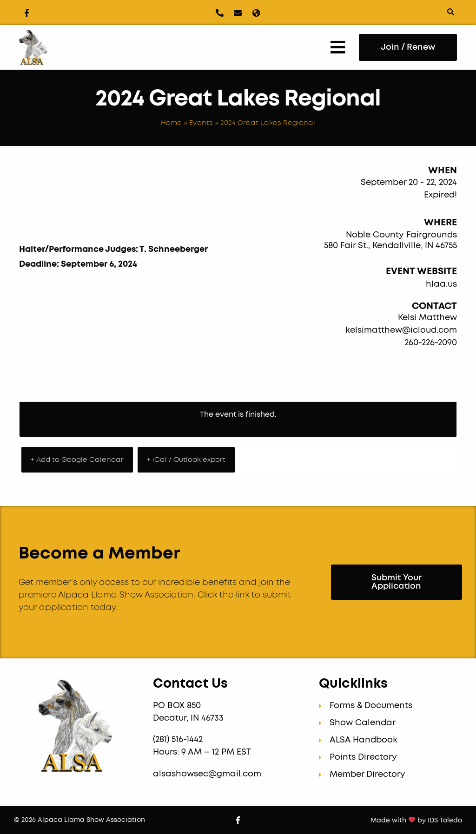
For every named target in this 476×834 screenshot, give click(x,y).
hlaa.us (441, 284)
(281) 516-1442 (179, 739)
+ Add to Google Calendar (77, 459)
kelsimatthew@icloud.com (401, 330)
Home (171, 122)
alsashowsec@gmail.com (207, 774)
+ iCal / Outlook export (186, 459)
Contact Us (190, 683)
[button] (450, 12)
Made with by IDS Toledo (416, 820)
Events (201, 122)
